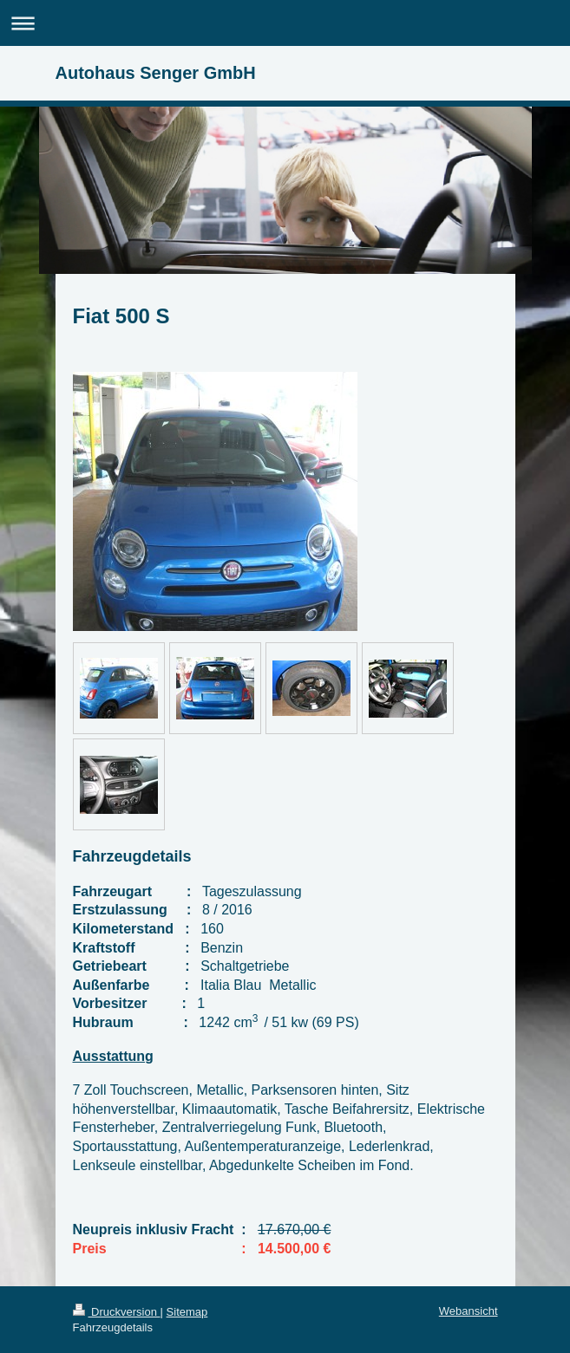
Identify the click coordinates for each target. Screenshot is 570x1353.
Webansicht (468, 1310)
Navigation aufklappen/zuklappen (285, 23)
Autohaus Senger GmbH (156, 72)
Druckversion (117, 1311)
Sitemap (187, 1311)
